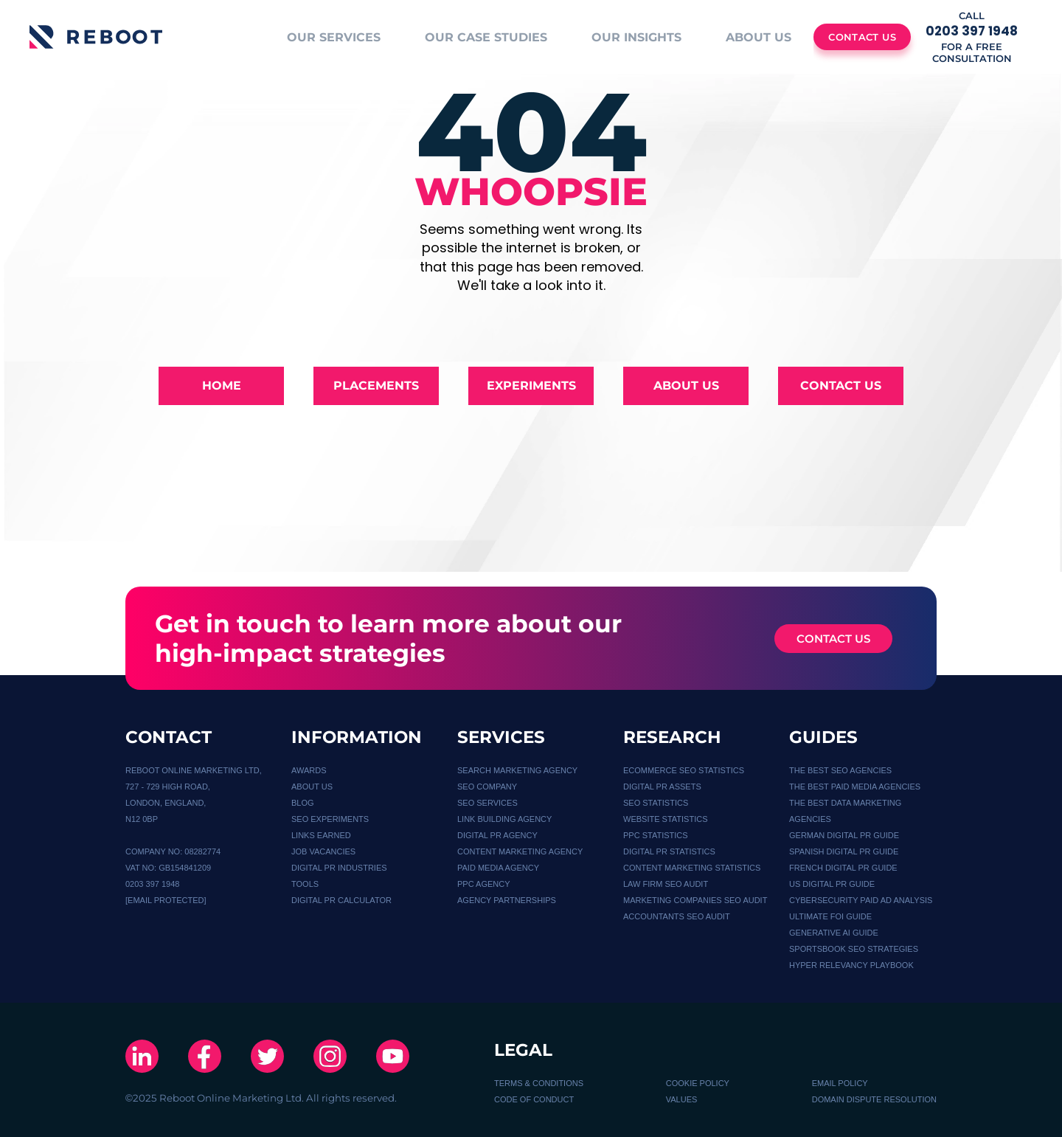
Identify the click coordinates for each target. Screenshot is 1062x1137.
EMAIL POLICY (840, 1083)
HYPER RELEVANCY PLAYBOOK (851, 965)
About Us (686, 386)
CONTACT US (833, 639)
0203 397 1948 (152, 883)
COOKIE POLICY (697, 1083)
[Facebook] (204, 1058)
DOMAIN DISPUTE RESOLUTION (874, 1099)
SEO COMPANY (487, 786)
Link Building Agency (504, 819)
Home (221, 386)
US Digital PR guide (832, 883)
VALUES (682, 1099)
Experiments (531, 386)
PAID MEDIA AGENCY (498, 867)
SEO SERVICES (487, 802)
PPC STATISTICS (655, 835)
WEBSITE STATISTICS (665, 819)
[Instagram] (330, 1058)
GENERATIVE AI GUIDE (833, 932)
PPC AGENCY (483, 883)
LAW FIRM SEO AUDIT (665, 883)
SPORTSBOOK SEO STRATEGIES (853, 948)
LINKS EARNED (321, 835)
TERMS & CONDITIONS (538, 1083)
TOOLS (305, 883)
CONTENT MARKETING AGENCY (520, 851)
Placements (376, 386)
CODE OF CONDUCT (534, 1099)
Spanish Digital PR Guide (843, 851)
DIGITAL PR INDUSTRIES (339, 867)
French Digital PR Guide (843, 867)
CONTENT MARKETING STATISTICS (691, 867)
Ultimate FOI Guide (830, 916)
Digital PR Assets (662, 786)
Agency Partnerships (506, 900)
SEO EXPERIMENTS (330, 819)
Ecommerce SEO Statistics (683, 770)
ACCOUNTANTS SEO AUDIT (676, 916)
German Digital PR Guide (844, 835)
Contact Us (840, 386)
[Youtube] (392, 1058)
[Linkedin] (142, 1058)
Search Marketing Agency (517, 770)
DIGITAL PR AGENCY (497, 835)
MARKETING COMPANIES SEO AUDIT (695, 900)
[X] (267, 1058)
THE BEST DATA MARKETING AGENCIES (845, 810)
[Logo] (96, 37)
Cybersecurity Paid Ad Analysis (860, 900)
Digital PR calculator (341, 900)
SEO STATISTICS (655, 802)
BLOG (302, 802)
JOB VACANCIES (323, 851)
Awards (308, 770)
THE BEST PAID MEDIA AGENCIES (854, 786)
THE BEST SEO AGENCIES (840, 770)
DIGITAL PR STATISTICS (669, 851)
